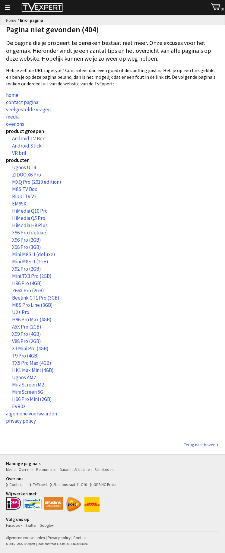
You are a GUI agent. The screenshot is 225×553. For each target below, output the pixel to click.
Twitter (30, 525)
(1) (217, 5)
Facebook (14, 525)
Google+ (47, 525)
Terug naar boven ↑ (201, 444)
